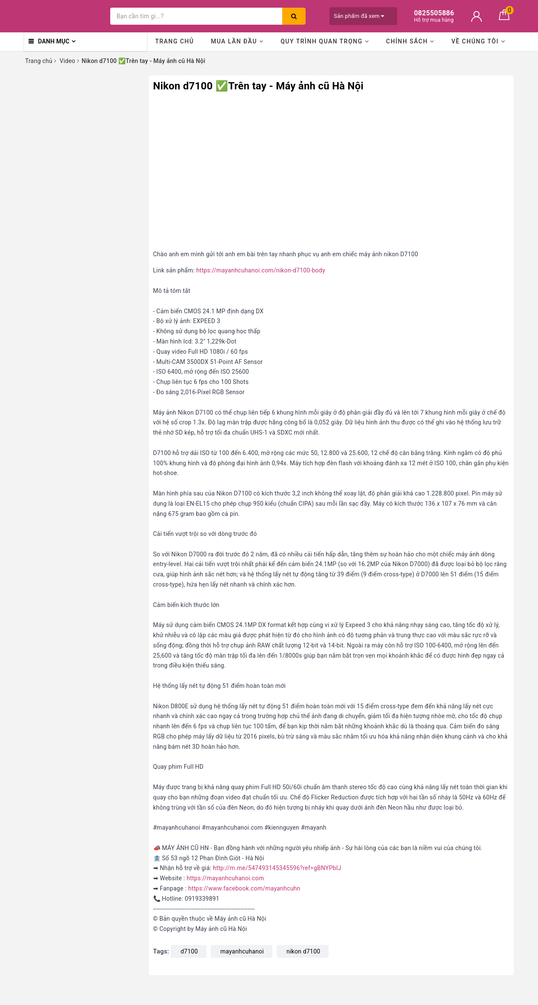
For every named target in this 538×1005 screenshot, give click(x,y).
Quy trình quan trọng (324, 41)
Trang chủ (174, 41)
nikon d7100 (303, 951)
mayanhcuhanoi (242, 951)
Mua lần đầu (237, 41)
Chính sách (410, 41)
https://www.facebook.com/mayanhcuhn (244, 888)
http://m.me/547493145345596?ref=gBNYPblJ (277, 868)
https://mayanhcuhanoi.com (225, 878)
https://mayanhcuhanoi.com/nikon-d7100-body (260, 270)
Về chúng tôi (478, 41)
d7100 (189, 951)
